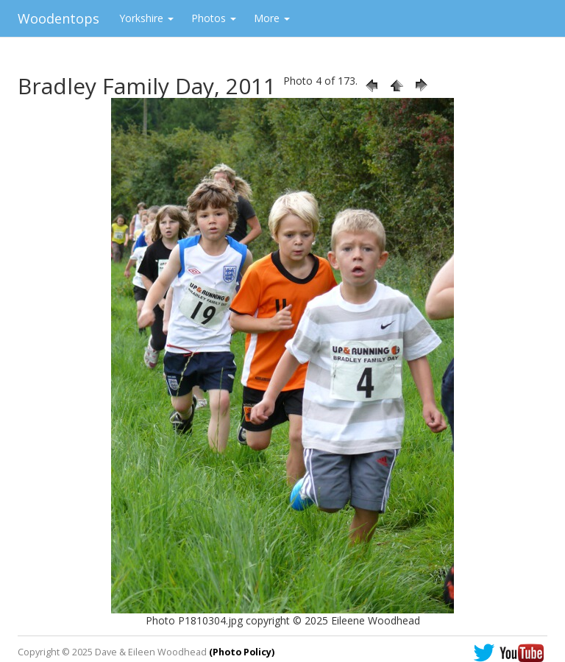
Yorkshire (146, 18)
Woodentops (58, 18)
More (272, 18)
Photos (213, 18)
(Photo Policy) (241, 652)
